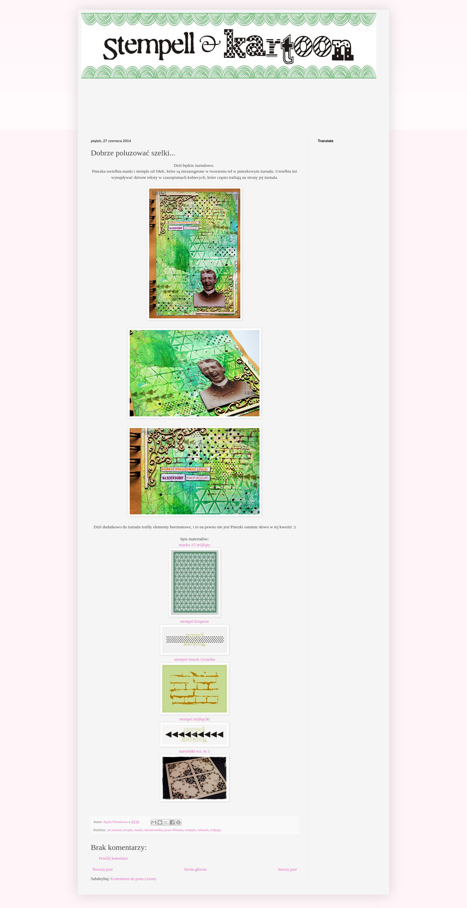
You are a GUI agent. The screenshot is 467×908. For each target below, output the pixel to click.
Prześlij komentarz (113, 858)
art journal (114, 830)
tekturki (203, 830)
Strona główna (195, 869)
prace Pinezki (173, 830)
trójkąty (216, 830)
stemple (190, 830)
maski (138, 830)
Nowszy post (102, 869)
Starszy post (287, 869)
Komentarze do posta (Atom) (133, 879)
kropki (127, 830)
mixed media (153, 830)
